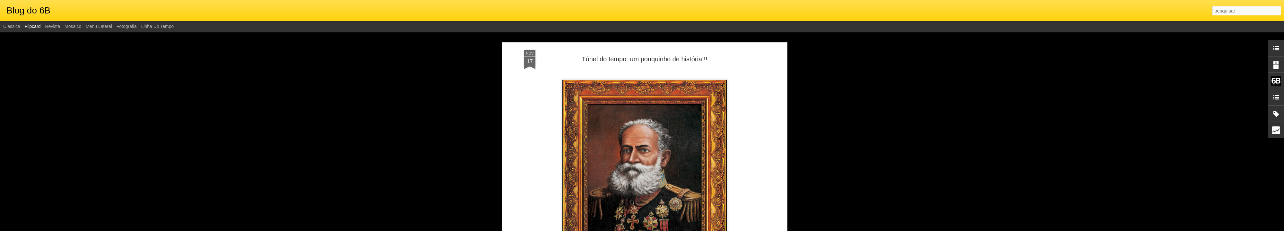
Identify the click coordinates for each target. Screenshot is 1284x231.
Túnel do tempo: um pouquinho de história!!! (644, 59)
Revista (52, 26)
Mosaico (73, 26)
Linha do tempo (157, 26)
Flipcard (33, 26)
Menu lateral (99, 26)
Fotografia (127, 26)
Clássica (11, 26)
